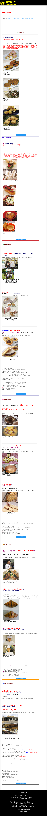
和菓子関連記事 (10, 18)
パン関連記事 (22, 18)
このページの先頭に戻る (20, 135)
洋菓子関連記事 (16, 18)
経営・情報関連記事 (29, 18)
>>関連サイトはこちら (23, 745)
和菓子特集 (11, 16)
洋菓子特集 (16, 16)
